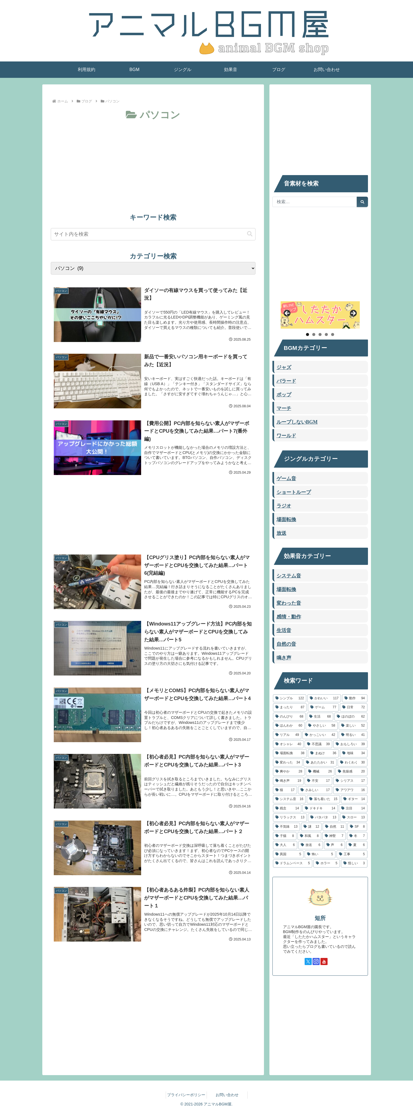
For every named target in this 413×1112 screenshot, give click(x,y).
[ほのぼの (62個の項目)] (350, 717)
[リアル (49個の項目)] (287, 735)
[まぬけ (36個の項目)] (323, 753)
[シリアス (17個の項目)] (350, 781)
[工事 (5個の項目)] (352, 854)
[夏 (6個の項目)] (356, 845)
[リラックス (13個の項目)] (290, 817)
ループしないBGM (297, 421)
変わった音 (289, 602)
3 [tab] (320, 334)
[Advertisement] (153, 164)
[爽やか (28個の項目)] (289, 772)
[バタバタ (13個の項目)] (323, 817)
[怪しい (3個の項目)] (354, 863)
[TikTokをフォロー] (331, 961)
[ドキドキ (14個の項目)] (320, 808)
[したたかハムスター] (320, 315)
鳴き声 (284, 657)
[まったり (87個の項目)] (290, 707)
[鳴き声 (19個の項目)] (288, 781)
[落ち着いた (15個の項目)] (323, 799)
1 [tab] (307, 334)
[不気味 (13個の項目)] (286, 827)
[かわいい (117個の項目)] (324, 698)
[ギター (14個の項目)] (354, 799)
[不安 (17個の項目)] (318, 781)
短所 (320, 918)
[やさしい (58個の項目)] (322, 726)
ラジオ (284, 505)
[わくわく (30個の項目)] (352, 763)
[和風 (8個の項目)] (309, 836)
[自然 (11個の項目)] (334, 827)
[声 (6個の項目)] (334, 845)
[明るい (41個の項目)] (353, 735)
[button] (250, 234)
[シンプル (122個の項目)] (290, 698)
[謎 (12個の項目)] (311, 827)
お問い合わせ (227, 1095)
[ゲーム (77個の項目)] (323, 707)
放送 (281, 532)
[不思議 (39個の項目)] (318, 744)
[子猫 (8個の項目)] (285, 836)
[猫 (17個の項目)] (285, 790)
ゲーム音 (286, 478)
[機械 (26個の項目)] (320, 772)
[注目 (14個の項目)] (353, 808)
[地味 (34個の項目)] (353, 753)
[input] (153, 234)
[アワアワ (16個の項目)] (350, 790)
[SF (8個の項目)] (357, 827)
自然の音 (286, 643)
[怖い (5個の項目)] (320, 854)
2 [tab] (313, 334)
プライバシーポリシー (186, 1095)
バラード (286, 380)
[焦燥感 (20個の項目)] (351, 772)
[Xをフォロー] (308, 961)
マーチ (284, 407)
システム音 (289, 575)
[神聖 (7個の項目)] (334, 836)
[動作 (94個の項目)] (354, 698)
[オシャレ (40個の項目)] (288, 744)
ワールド (286, 435)
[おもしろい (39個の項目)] (350, 744)
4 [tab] (326, 334)
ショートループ (294, 491)
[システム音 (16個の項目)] (289, 799)
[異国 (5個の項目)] (288, 854)
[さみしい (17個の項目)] (315, 790)
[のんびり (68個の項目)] (289, 717)
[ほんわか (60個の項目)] (289, 726)
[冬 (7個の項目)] (357, 836)
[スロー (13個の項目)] (353, 817)
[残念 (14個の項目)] (287, 808)
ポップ (284, 394)
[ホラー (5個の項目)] (326, 863)
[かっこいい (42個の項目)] (320, 735)
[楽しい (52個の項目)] (353, 726)
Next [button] (353, 313)
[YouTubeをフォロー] (324, 961)
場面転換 (286, 519)
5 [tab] (332, 334)
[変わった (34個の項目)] (288, 763)
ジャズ (284, 366)
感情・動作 (289, 616)
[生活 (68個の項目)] (320, 717)
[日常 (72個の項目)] (353, 707)
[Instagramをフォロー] (316, 961)
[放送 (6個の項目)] (310, 845)
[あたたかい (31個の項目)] (320, 763)
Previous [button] (287, 313)
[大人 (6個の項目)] (285, 845)
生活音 (284, 629)
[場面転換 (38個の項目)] (290, 753)
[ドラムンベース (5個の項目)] (293, 863)
